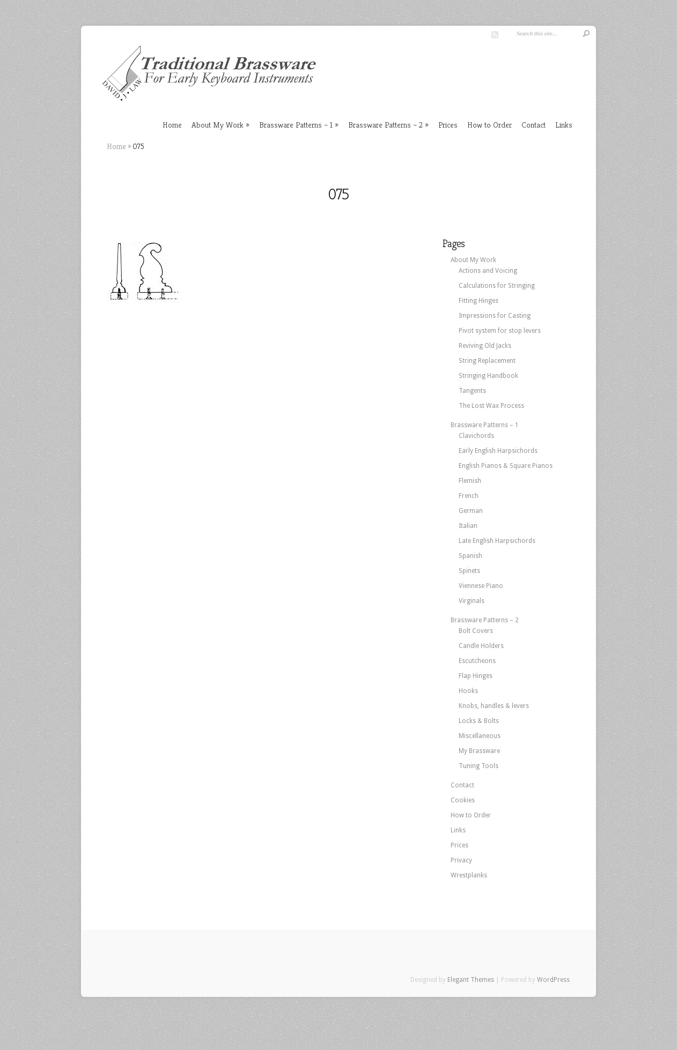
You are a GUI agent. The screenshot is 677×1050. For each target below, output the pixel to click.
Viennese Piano (481, 586)
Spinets (469, 571)
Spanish (470, 556)
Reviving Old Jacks (485, 345)
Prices (448, 125)
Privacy (461, 860)
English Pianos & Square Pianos (506, 466)
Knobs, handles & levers (494, 706)
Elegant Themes (470, 980)
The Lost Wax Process (491, 405)
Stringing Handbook (488, 375)
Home (172, 125)
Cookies (463, 800)
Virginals (471, 601)
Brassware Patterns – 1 (296, 125)
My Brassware (479, 751)
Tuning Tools (478, 766)
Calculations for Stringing (497, 285)
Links (563, 125)
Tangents (472, 390)
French (469, 496)
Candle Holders (481, 646)
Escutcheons (477, 661)
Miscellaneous (480, 736)
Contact (533, 125)
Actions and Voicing (488, 270)
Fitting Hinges (478, 300)
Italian (468, 526)
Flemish (470, 481)
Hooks (468, 691)
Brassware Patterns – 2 (385, 125)
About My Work (218, 125)
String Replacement (487, 360)
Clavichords (476, 436)
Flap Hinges (475, 676)
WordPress (553, 980)
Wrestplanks (469, 875)
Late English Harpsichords (497, 541)
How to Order (489, 125)
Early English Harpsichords (498, 451)
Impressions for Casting (495, 315)
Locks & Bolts (479, 721)
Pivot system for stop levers (500, 330)
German (471, 511)
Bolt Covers (476, 631)
